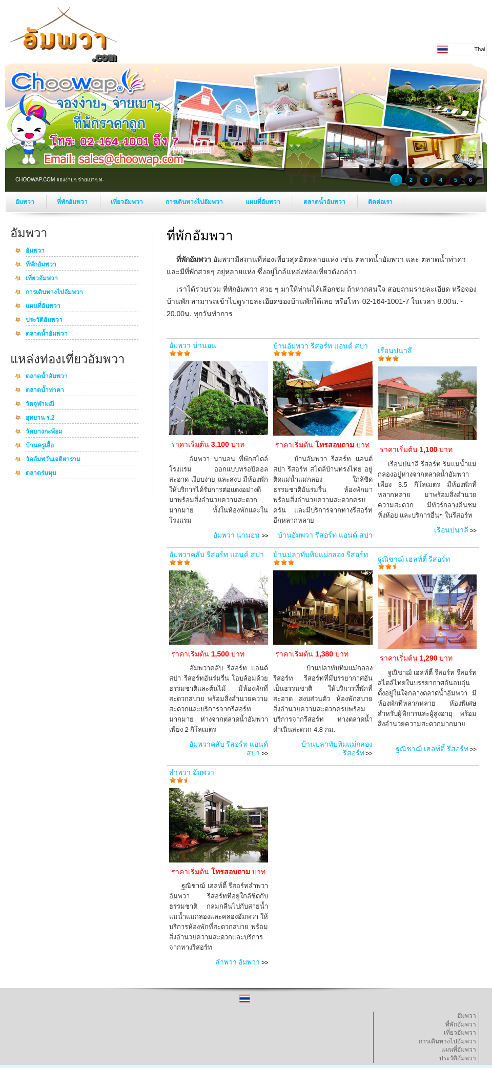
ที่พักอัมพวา (73, 202)
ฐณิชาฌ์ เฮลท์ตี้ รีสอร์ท (414, 559)
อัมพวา (25, 202)
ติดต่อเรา (380, 202)
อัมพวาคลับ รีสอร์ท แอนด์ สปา (216, 554)
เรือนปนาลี (395, 350)
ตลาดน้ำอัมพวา (325, 202)
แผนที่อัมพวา (263, 202)
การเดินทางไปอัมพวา (195, 202)
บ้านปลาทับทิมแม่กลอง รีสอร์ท (320, 554)
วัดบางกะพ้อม (44, 432)
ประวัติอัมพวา (44, 320)
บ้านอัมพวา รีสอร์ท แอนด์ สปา (320, 346)
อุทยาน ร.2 (40, 418)
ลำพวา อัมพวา (191, 772)
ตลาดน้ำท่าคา (45, 390)
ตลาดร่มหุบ (41, 473)
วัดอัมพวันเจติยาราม (53, 460)
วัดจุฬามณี (40, 404)
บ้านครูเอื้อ (40, 446)
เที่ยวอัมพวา (128, 202)
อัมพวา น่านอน (192, 345)
